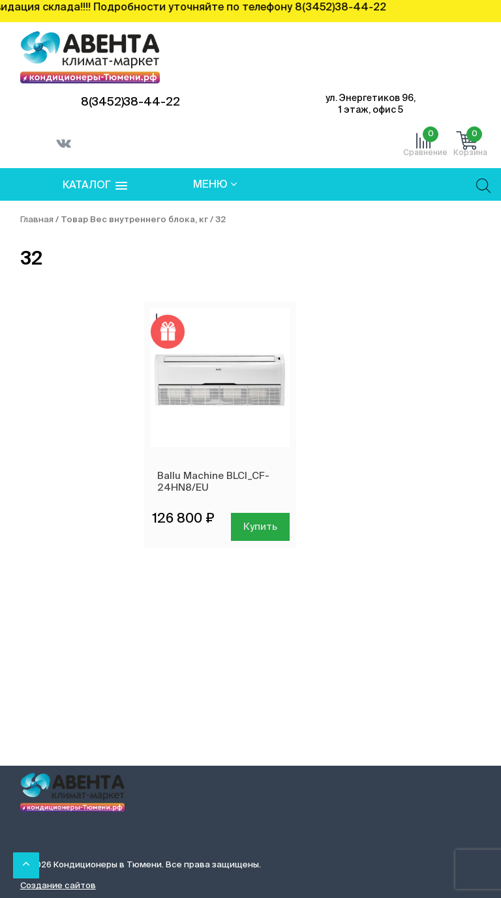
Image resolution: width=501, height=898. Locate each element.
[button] (95, 186)
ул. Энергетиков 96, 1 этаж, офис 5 (371, 104)
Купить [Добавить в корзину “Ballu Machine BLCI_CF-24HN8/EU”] (260, 527)
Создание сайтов (58, 886)
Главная (36, 220)
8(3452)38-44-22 (130, 102)
